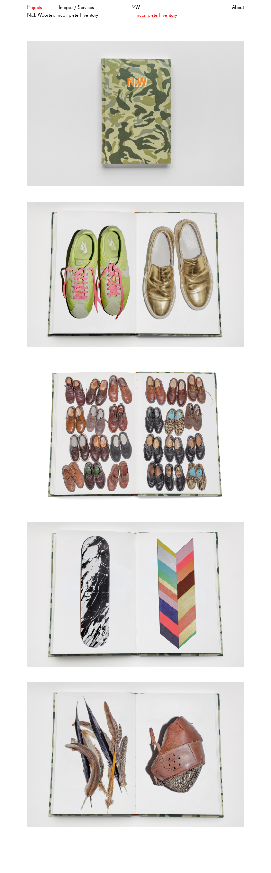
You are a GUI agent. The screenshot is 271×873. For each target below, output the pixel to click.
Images (66, 7)
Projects (34, 7)
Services (86, 7)
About (238, 7)
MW (135, 7)
